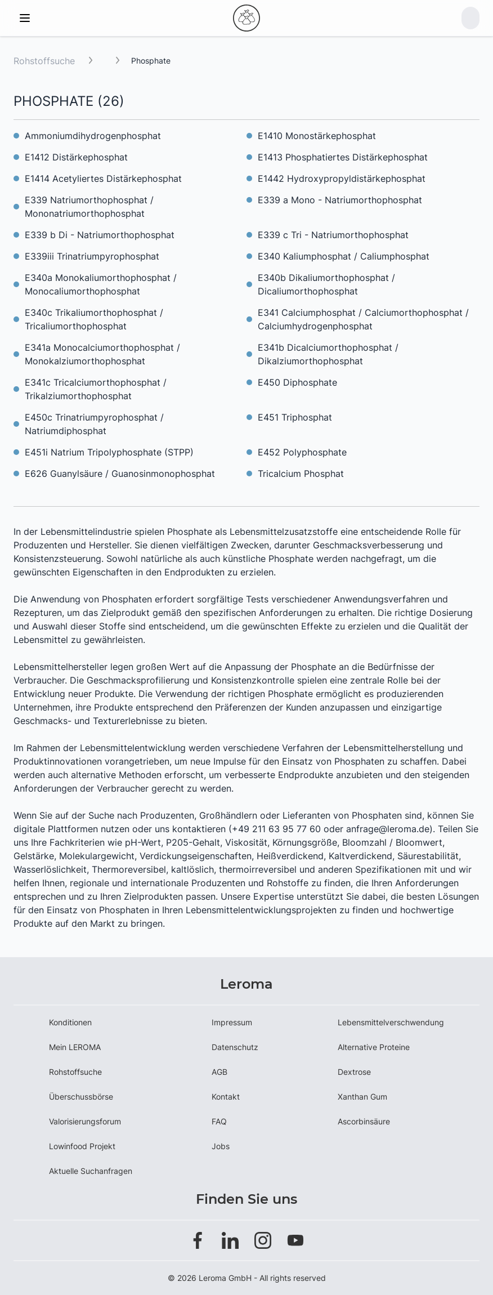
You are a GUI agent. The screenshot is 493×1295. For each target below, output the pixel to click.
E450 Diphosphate (297, 382)
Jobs (221, 1146)
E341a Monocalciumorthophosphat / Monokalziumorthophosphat (102, 354)
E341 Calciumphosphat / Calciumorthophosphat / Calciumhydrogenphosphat (363, 319)
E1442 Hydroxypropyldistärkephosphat (341, 178)
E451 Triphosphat (295, 417)
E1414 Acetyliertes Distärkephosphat (103, 178)
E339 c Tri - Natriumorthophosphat (333, 234)
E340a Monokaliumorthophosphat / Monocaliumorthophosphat (101, 284)
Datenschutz (235, 1047)
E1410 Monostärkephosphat (317, 135)
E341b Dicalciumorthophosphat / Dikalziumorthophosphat (328, 354)
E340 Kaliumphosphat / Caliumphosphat (343, 256)
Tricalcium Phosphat (301, 473)
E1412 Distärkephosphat (76, 157)
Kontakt (226, 1096)
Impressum (232, 1022)
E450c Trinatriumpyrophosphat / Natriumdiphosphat (94, 424)
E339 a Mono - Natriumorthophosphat (340, 200)
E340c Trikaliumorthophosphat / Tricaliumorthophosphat (94, 319)
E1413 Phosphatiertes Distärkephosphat (343, 157)
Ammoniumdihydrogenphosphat (93, 135)
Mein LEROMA (75, 1047)
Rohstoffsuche (44, 60)
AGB (219, 1072)
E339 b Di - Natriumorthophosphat (99, 234)
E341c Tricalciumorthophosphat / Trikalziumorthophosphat (96, 389)
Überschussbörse (81, 1096)
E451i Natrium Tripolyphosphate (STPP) (109, 452)
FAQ (219, 1121)
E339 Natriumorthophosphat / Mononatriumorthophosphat (89, 206)
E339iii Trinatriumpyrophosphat (92, 256)
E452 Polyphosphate (302, 452)
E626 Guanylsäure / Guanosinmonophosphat (120, 473)
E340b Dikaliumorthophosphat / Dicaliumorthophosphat (326, 284)
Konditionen (70, 1022)
